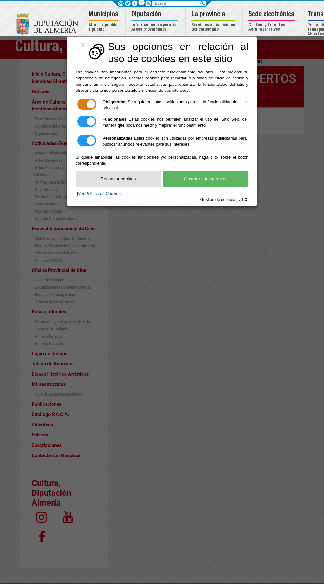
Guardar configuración (206, 178)
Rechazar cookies (118, 178)
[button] (104, 21)
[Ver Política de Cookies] (99, 193)
